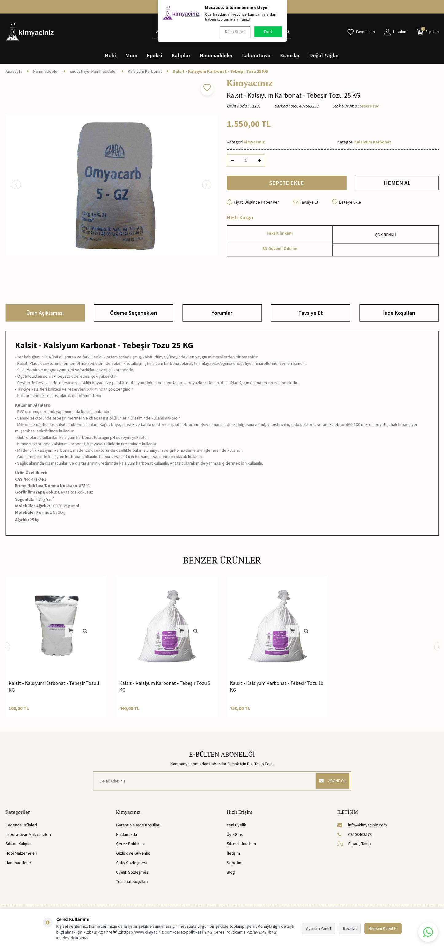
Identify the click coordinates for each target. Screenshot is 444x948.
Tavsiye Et (305, 203)
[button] (16, 184)
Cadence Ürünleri (21, 825)
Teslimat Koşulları (132, 881)
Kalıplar (181, 55)
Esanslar (290, 55)
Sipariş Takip (354, 843)
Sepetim (234, 862)
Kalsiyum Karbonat (145, 71)
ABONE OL (330, 781)
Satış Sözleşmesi (131, 862)
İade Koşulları (399, 312)
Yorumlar (222, 312)
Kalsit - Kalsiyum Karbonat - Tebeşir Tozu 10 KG (276, 686)
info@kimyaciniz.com (362, 825)
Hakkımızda (126, 834)
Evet (268, 31)
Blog (231, 872)
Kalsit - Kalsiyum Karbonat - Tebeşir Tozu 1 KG (54, 686)
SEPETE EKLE (286, 183)
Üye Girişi (235, 834)
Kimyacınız (250, 83)
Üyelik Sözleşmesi (132, 872)
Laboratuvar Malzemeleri (28, 834)
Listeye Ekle (346, 203)
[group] (112, 185)
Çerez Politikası (130, 843)
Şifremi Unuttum (241, 843)
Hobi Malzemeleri (21, 853)
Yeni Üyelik (236, 825)
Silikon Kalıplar (19, 843)
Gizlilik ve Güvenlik (133, 853)
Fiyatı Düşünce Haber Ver (253, 203)
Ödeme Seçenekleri (133, 312)
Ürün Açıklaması (45, 312)
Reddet (350, 928)
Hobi (110, 55)
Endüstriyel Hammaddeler (93, 71)
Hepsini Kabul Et (383, 928)
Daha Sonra (234, 31)
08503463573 (354, 834)
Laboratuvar (256, 55)
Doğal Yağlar (324, 55)
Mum (131, 55)
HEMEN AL (397, 183)
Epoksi (154, 55)
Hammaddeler (216, 55)
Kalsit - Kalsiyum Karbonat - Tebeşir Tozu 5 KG (164, 686)
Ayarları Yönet (318, 928)
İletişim (233, 853)
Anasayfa (14, 71)
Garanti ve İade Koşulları (138, 825)
